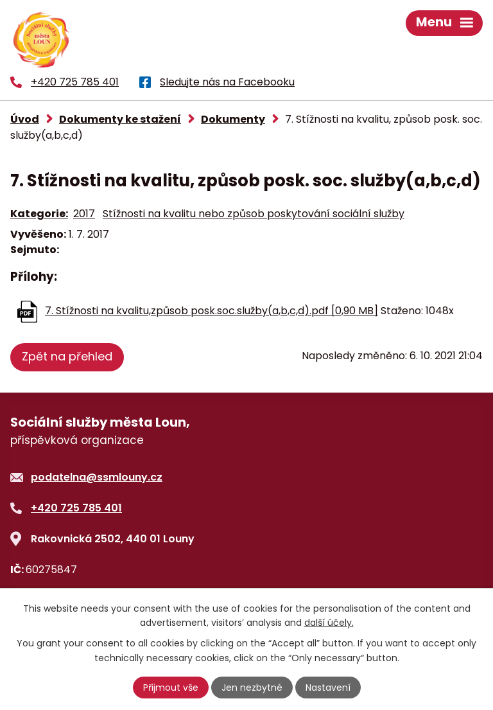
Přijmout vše (170, 687)
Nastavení (328, 687)
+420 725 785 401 (76, 508)
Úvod (24, 119)
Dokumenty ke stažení (120, 119)
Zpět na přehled (67, 356)
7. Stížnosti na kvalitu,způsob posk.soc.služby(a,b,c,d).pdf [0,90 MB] (211, 310)
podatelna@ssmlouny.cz (96, 477)
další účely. (329, 622)
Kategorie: (39, 213)
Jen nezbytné (251, 687)
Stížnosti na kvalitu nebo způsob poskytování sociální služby (253, 213)
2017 (84, 213)
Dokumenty (233, 119)
